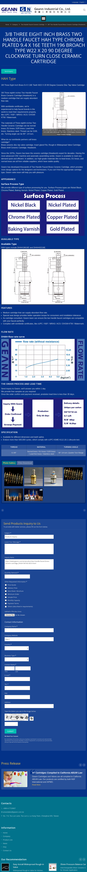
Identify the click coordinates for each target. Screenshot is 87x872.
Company (6, 836)
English (82, 2)
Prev (80, 765)
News (5, 843)
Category (15, 24)
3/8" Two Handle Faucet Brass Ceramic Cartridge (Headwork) (66, 24)
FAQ (4, 847)
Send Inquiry (9, 71)
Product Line (8, 840)
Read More (36, 785)
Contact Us (7, 850)
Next (84, 765)
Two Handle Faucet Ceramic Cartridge (33, 24)
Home (7, 24)
